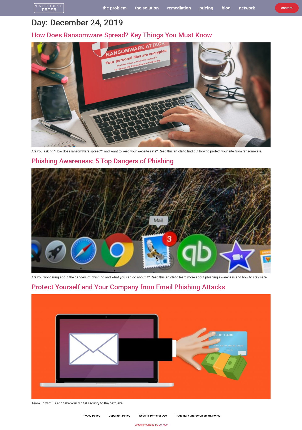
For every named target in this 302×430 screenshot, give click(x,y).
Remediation (179, 8)
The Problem (114, 8)
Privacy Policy (91, 416)
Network (247, 8)
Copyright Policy (119, 416)
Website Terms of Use (153, 416)
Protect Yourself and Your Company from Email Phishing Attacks (128, 287)
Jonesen (164, 425)
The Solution (147, 8)
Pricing (206, 8)
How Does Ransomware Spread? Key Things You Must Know (121, 35)
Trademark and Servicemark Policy (197, 416)
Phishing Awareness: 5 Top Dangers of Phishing (102, 161)
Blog (226, 8)
